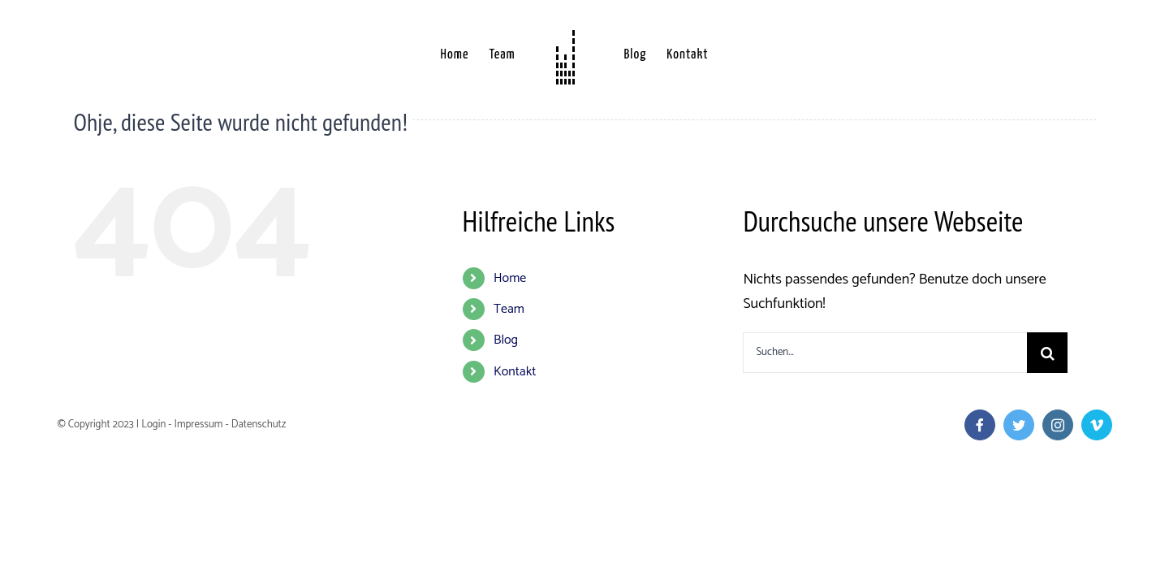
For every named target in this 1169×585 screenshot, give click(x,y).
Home (510, 278)
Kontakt (515, 372)
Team (509, 309)
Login (153, 424)
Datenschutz (259, 424)
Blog (506, 340)
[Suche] (1047, 352)
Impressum (198, 424)
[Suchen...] (885, 352)
